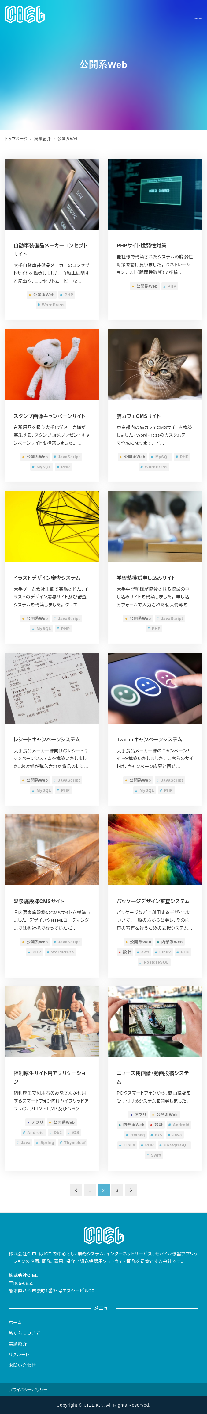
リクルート (19, 1354)
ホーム (15, 1322)
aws (143, 952)
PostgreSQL (154, 962)
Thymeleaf (73, 1142)
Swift (154, 1155)
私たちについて (24, 1333)
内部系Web (170, 942)
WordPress (51, 305)
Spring (45, 1142)
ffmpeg (135, 1135)
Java (24, 1142)
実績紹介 (18, 1344)
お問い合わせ (22, 1365)
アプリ (35, 1122)
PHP (66, 294)
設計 (125, 952)
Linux (163, 952)
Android (33, 1132)
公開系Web (42, 294)
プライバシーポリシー (28, 1390)
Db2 (56, 1132)
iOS (73, 1132)
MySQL (41, 467)
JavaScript (67, 456)
